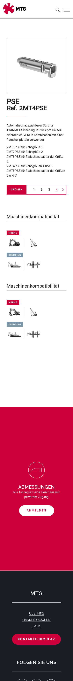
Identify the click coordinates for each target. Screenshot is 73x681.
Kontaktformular (36, 639)
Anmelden (36, 510)
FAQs (36, 626)
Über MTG (36, 613)
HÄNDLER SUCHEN (36, 620)
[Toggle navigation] (67, 10)
